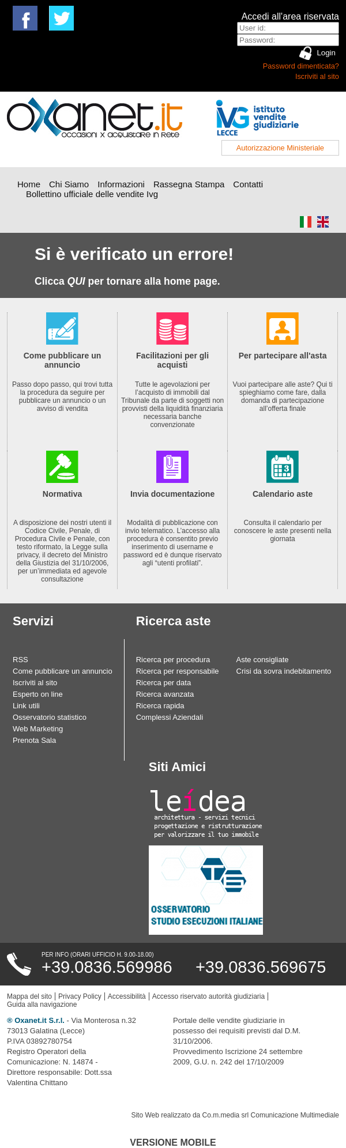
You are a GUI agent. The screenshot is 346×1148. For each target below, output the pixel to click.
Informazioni (121, 184)
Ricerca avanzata (165, 694)
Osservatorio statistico (49, 717)
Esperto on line (38, 694)
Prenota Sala (34, 740)
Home (28, 184)
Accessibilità (127, 996)
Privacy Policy (79, 996)
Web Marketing (38, 728)
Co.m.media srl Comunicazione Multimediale (270, 1115)
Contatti (248, 184)
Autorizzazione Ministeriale (280, 148)
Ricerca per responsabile (177, 671)
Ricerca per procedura (173, 659)
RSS (20, 659)
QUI (76, 281)
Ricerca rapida (160, 705)
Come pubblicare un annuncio (62, 671)
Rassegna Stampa (188, 184)
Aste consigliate (262, 659)
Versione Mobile (173, 1142)
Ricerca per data (163, 682)
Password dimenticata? (301, 66)
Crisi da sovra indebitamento (284, 671)
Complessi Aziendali (169, 717)
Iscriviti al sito (317, 76)
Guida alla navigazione (42, 1004)
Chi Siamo (69, 184)
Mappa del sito (29, 996)
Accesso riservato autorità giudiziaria (208, 996)
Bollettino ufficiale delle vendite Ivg (92, 194)
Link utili (26, 705)
